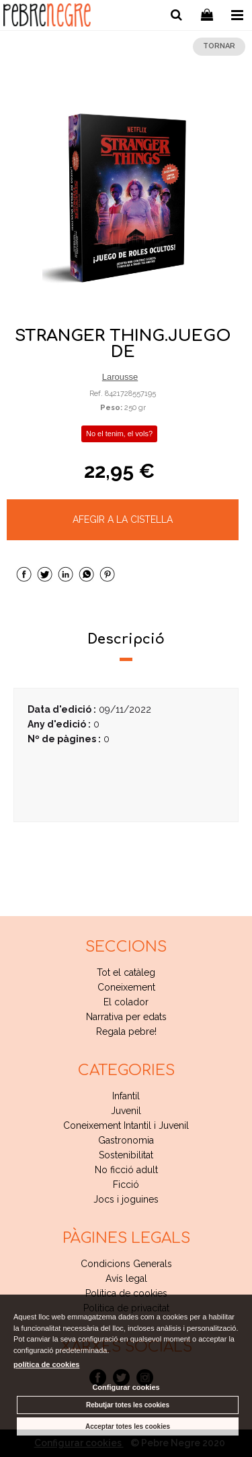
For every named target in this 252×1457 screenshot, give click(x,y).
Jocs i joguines (126, 1199)
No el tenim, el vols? (119, 434)
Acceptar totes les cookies (127, 1426)
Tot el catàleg (126, 972)
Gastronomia (126, 1140)
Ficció (126, 1184)
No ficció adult (126, 1169)
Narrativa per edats (126, 1016)
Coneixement (126, 987)
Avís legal (126, 1278)
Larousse (120, 377)
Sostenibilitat (126, 1155)
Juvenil (126, 1110)
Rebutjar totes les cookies (127, 1405)
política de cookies (46, 1364)
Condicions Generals (126, 1263)
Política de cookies (126, 1293)
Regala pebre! (126, 1031)
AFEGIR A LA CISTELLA (123, 519)
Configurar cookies (125, 1387)
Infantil (126, 1096)
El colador (126, 1002)
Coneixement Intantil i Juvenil (126, 1125)
